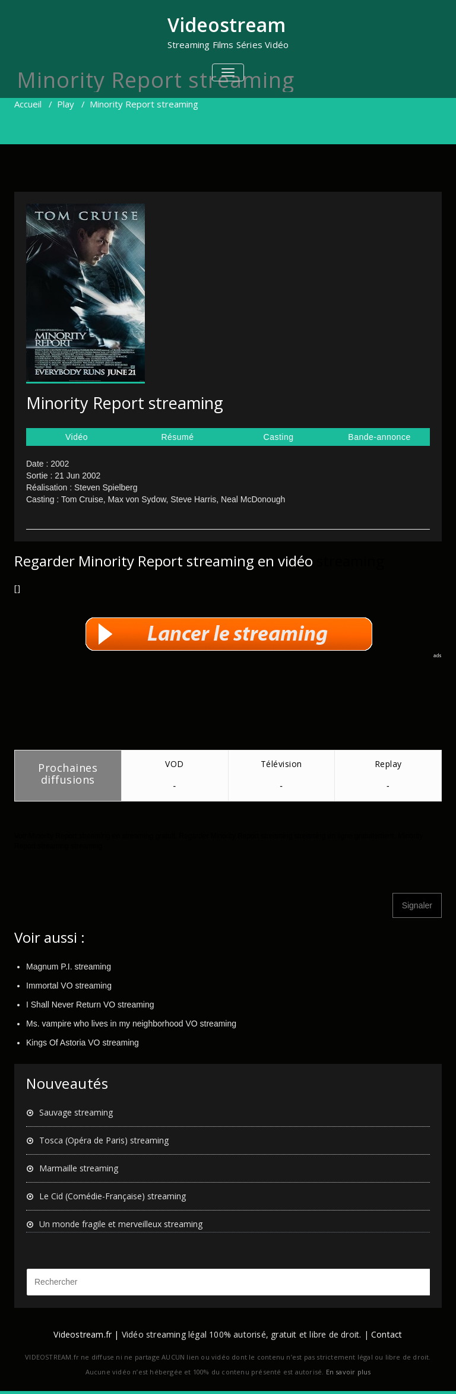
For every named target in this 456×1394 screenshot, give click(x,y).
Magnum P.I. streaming (68, 966)
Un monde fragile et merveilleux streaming (120, 1224)
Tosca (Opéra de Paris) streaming (104, 1140)
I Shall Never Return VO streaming (90, 1004)
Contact (386, 1334)
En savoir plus (348, 1371)
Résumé (177, 437)
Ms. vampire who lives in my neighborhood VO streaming (131, 1023)
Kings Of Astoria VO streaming (82, 1042)
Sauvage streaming (76, 1112)
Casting (279, 437)
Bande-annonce (379, 437)
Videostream (226, 24)
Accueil (28, 104)
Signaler (417, 905)
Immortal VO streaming (69, 985)
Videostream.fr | (86, 1334)
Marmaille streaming (78, 1168)
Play (65, 104)
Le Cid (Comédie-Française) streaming (112, 1196)
